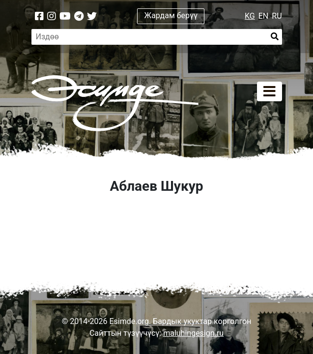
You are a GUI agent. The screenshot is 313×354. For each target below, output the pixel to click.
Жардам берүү (171, 15)
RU (277, 16)
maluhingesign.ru (193, 333)
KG (250, 16)
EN (263, 16)
